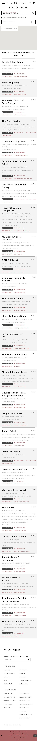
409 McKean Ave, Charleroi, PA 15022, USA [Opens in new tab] (15, 106)
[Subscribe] (28, 659)
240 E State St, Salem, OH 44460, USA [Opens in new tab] (13, 375)
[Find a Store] (7, 3)
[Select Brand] (18, 22)
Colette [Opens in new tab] (22, 673)
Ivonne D (7, 670)
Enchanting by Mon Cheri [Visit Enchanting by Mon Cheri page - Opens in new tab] (16, 193)
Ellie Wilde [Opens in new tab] (23, 670)
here (20, 739)
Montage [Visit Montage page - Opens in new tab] (14, 71)
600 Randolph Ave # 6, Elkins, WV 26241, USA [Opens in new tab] (16, 625)
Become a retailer (10, 700)
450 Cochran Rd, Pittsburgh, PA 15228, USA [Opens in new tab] (15, 86)
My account (8, 707)
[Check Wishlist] (34, 3)
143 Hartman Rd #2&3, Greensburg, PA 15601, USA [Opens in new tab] (17, 319)
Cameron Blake (9, 673)
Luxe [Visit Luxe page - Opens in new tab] (11, 196)
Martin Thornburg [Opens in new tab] (26, 680)
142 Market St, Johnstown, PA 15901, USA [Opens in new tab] (14, 473)
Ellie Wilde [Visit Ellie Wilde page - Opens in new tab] (24, 127)
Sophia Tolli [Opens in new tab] (24, 684)
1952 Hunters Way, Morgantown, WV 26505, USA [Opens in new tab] (16, 302)
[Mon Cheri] (12, 650)
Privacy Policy (25, 700)
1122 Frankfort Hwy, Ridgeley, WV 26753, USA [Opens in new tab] (15, 604)
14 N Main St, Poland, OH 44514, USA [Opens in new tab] (13, 416)
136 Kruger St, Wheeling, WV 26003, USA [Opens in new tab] (14, 167)
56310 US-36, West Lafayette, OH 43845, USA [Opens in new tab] (16, 540)
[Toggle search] (30, 3)
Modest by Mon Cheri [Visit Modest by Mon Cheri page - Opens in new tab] (23, 222)
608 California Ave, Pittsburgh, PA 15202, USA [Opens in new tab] (16, 190)
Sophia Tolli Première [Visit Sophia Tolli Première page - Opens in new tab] (14, 130)
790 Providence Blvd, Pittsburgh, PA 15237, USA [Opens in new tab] (16, 214)
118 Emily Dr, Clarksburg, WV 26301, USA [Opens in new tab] (14, 399)
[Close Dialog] (1, 736)
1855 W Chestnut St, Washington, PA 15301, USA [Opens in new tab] (16, 65)
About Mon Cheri (25, 697)
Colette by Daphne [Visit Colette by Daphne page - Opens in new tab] (25, 68)
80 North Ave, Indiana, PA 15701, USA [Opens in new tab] (13, 455)
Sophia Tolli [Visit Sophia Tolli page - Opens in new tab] (32, 127)
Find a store (8, 704)
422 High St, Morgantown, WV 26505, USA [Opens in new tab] (15, 263)
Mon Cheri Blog (25, 694)
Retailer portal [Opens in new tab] (9, 697)
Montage (7, 677)
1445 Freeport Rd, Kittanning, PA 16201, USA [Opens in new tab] (15, 340)
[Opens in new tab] (7, 76)
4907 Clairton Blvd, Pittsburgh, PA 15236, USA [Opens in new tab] (16, 124)
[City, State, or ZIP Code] (18, 13)
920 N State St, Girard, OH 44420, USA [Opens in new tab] (14, 493)
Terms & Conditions (26, 704)
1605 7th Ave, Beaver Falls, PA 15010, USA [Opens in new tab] (14, 284)
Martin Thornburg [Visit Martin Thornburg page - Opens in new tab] (30, 193)
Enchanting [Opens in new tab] (8, 684)
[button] (19, 35)
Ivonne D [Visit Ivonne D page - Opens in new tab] (8, 71)
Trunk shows (8, 694)
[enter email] (17, 659)
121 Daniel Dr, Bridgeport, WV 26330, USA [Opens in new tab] (14, 358)
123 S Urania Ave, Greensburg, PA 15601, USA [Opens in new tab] (15, 243)
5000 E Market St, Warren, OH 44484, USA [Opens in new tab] (15, 584)
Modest (6, 680)
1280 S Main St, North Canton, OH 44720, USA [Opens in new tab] (16, 563)
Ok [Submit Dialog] (35, 735)
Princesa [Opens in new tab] (23, 677)
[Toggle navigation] (3, 3)
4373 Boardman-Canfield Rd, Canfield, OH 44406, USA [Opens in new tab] (18, 434)
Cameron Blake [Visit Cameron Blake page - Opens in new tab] (14, 68)
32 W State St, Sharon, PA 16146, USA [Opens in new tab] (13, 511)
